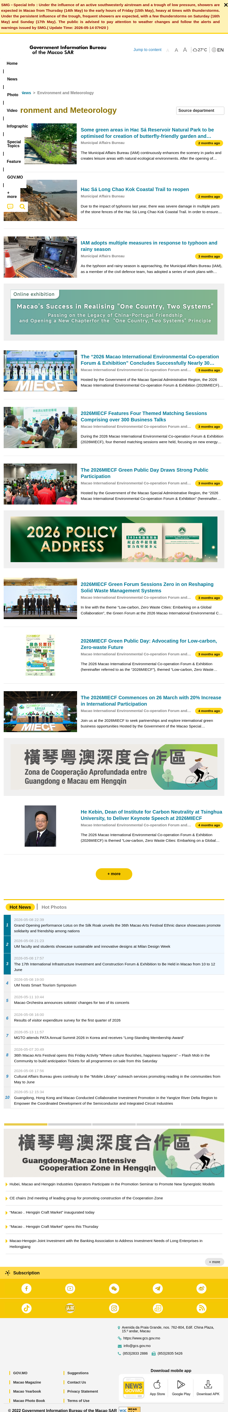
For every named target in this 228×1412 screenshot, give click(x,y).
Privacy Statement (82, 1386)
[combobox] (200, 105)
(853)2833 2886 (135, 1348)
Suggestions (78, 1367)
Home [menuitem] (12, 63)
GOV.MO (20, 1367)
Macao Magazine (27, 1377)
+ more (214, 1256)
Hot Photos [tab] (54, 901)
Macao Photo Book (29, 1395)
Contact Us (76, 1377)
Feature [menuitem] (163, 63)
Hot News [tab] (20, 901)
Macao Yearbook (27, 1386)
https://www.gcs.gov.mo (141, 1332)
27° (202, 50)
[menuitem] (31, 63)
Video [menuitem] (73, 63)
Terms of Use (78, 1395)
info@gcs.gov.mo (137, 1340)
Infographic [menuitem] (99, 63)
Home (9, 87)
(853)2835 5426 (170, 1348)
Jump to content (147, 50)
